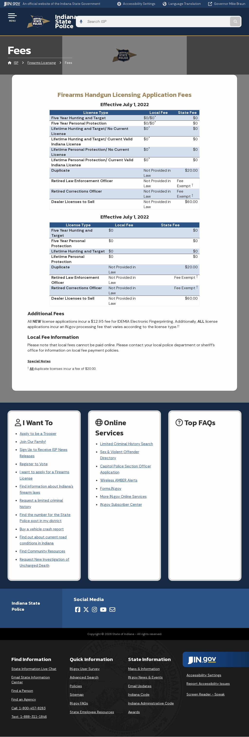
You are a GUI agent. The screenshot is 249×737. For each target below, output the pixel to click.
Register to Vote (34, 457)
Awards (134, 712)
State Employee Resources (92, 712)
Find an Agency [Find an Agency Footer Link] (23, 700)
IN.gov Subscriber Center (121, 506)
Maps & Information (144, 669)
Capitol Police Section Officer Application (126, 469)
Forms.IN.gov (111, 489)
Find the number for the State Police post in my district (46, 515)
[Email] (112, 610)
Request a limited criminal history (42, 500)
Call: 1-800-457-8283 (28, 708)
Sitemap (77, 695)
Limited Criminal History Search (120, 439)
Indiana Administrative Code (151, 704)
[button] (136, 3)
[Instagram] (94, 610)
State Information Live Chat (33, 669)
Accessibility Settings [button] (204, 675)
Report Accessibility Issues (208, 684)
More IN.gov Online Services (124, 498)
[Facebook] (77, 610)
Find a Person (22, 691)
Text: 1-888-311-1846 (29, 717)
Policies (76, 686)
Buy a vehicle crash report (42, 527)
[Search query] (218, 17)
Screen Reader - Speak (206, 694)
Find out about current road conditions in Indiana (44, 539)
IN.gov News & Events (145, 678)
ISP (16, 54)
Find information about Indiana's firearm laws (40, 485)
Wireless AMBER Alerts (120, 481)
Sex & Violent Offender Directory (120, 454)
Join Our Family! (33, 434)
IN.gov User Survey (85, 669)
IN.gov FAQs (79, 704)
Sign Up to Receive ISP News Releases (44, 446)
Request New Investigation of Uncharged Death (46, 562)
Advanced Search (84, 678)
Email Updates (139, 686)
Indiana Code (139, 695)
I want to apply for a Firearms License (45, 469)
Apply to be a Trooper (39, 425)
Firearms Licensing (41, 54)
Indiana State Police (77, 17)
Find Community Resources (44, 550)
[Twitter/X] (86, 610)
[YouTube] (103, 610)
